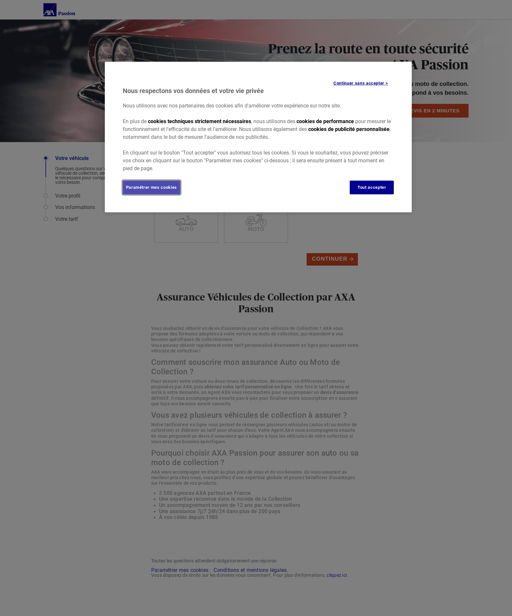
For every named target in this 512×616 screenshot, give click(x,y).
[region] (258, 137)
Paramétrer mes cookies (151, 187)
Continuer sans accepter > (360, 83)
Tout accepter (372, 187)
